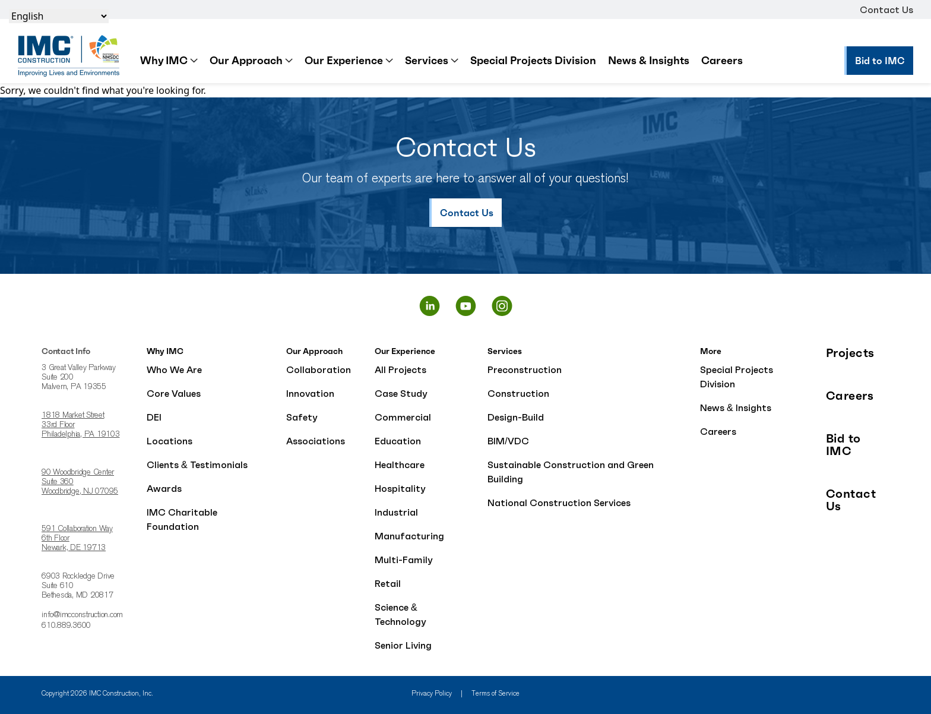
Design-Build (515, 417)
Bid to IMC (843, 444)
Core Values (174, 393)
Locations (169, 441)
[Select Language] (59, 16)
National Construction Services (559, 502)
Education (398, 441)
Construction (518, 393)
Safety (302, 417)
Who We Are (174, 369)
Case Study (401, 393)
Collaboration (318, 369)
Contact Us (886, 9)
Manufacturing (409, 536)
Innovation (310, 393)
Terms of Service (495, 693)
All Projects (400, 369)
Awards (164, 488)
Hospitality (400, 488)
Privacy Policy (431, 693)
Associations (315, 441)
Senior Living (403, 645)
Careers (722, 60)
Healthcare (400, 464)
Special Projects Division (533, 60)
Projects (850, 353)
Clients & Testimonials (197, 464)
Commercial (403, 417)
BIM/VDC (507, 441)
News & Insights (648, 60)
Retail (388, 583)
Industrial (396, 512)
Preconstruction (524, 369)
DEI (154, 417)
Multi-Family (404, 559)
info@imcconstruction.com (82, 615)
